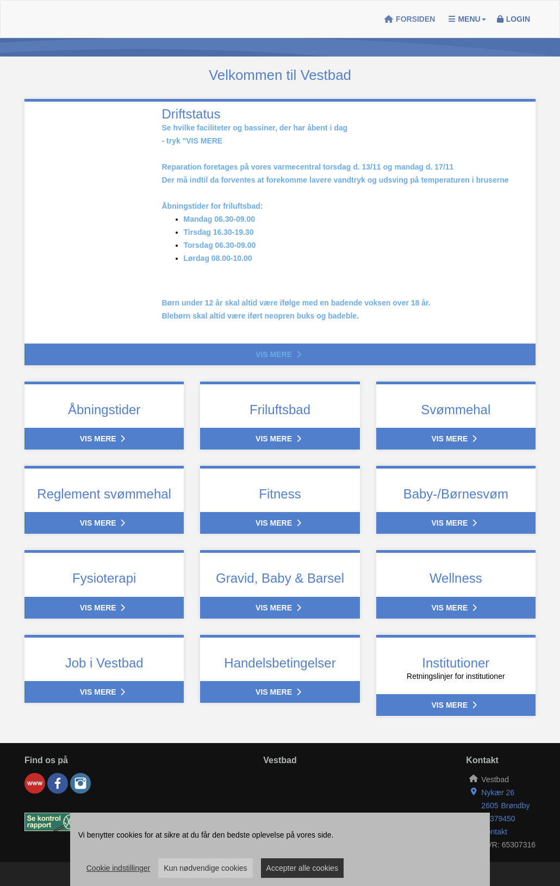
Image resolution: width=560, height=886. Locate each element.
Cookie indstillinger (118, 868)
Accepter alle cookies (302, 868)
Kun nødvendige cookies (205, 868)
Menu (467, 19)
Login (513, 19)
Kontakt (494, 831)
